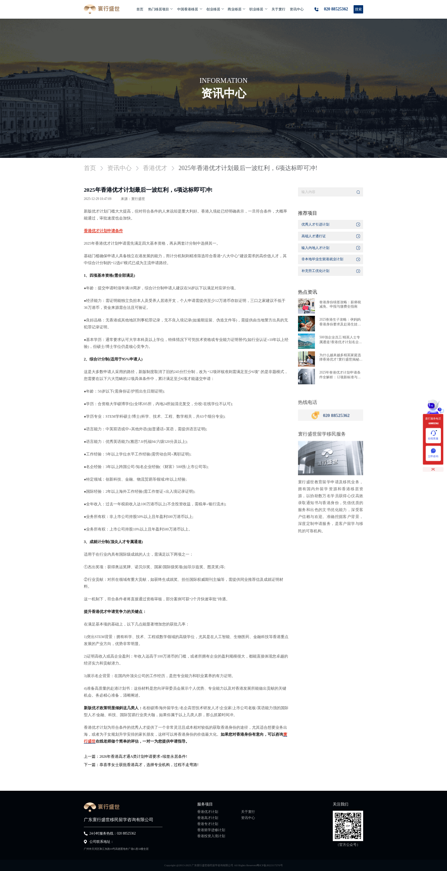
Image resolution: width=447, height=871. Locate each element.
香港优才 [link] (155, 168)
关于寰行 (248, 812)
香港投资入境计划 (211, 836)
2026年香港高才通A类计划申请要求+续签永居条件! (143, 756)
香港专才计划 (207, 824)
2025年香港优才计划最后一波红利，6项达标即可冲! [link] (248, 168)
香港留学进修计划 (211, 830)
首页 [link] (90, 168)
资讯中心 (248, 818)
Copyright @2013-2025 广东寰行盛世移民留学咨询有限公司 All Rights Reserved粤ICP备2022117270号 (223, 865)
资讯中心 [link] (119, 168)
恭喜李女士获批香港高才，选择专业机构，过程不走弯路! (149, 765)
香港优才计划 (207, 812)
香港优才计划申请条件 (103, 231)
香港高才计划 (207, 818)
